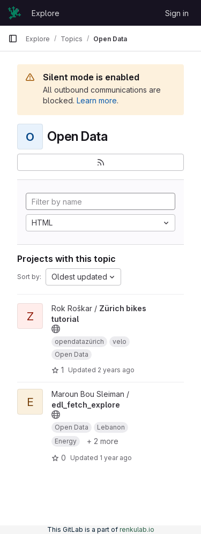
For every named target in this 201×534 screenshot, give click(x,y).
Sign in (177, 13)
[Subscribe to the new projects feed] (100, 162)
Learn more (97, 100)
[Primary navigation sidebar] (12, 38)
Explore (45, 13)
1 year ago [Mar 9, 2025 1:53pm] (116, 458)
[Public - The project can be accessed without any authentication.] (55, 329)
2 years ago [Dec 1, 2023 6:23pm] (116, 370)
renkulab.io (137, 529)
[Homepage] (14, 12)
